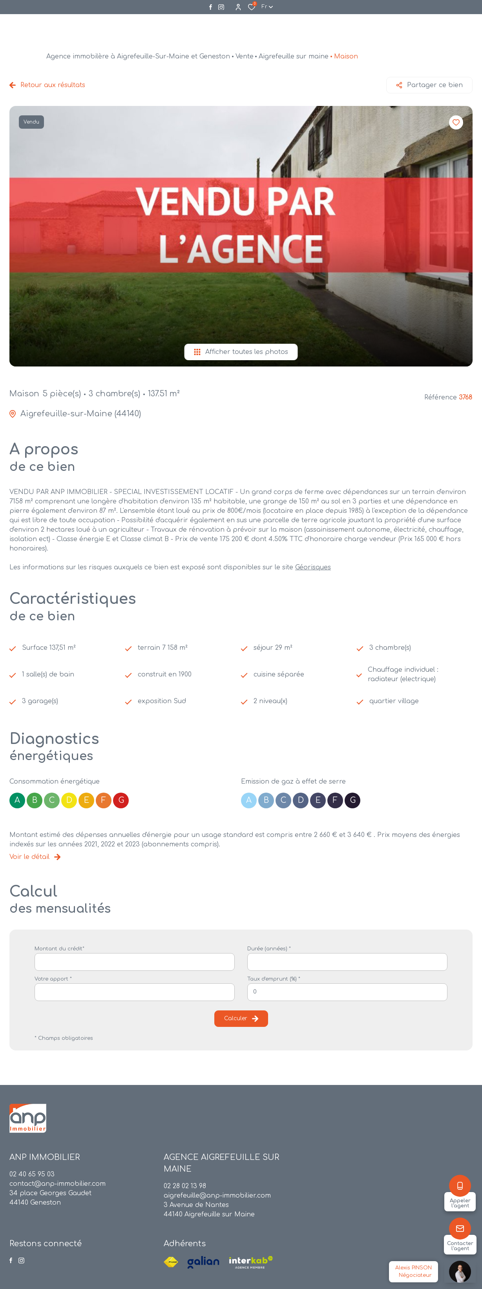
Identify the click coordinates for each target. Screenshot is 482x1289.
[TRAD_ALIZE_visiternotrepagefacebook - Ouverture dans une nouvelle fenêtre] (210, 7)
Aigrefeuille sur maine (294, 56)
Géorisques (313, 567)
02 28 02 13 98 (185, 1186)
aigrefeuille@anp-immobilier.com (217, 1195)
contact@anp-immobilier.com (57, 1183)
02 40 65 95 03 (32, 1174)
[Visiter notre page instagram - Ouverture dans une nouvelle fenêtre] (221, 7)
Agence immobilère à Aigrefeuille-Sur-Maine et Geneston (138, 56)
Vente (245, 56)
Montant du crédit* (59, 949)
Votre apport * (53, 979)
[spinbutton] (347, 992)
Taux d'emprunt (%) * (273, 979)
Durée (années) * (269, 949)
